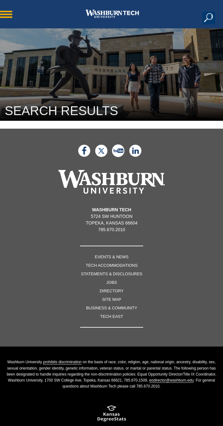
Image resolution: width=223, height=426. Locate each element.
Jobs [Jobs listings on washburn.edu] (111, 282)
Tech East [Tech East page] (111, 316)
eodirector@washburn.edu (171, 380)
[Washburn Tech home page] (112, 13)
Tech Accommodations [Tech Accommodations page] (112, 265)
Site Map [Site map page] (111, 299)
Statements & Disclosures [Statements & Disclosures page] (112, 273)
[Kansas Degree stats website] (111, 415)
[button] (209, 18)
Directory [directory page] (112, 291)
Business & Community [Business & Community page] (111, 308)
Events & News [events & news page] (112, 256)
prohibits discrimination (62, 362)
